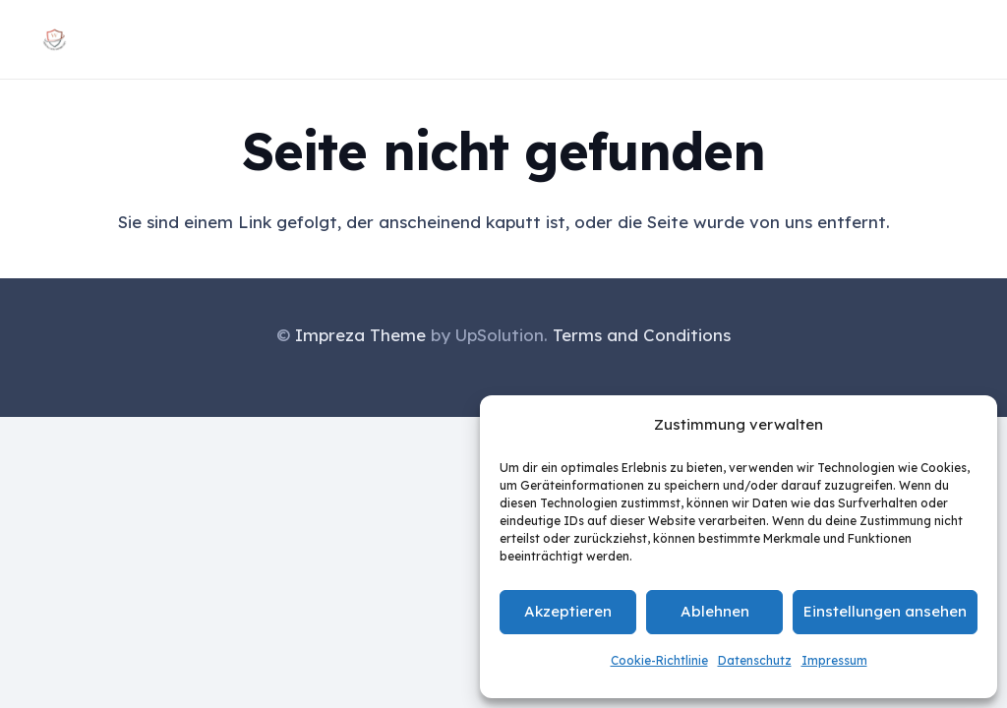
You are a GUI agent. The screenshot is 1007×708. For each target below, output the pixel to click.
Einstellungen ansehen (885, 611)
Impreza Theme (360, 334)
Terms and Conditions (642, 334)
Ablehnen (715, 611)
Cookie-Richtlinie (659, 660)
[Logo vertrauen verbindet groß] (54, 40)
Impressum (834, 660)
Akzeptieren (568, 611)
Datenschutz (755, 660)
